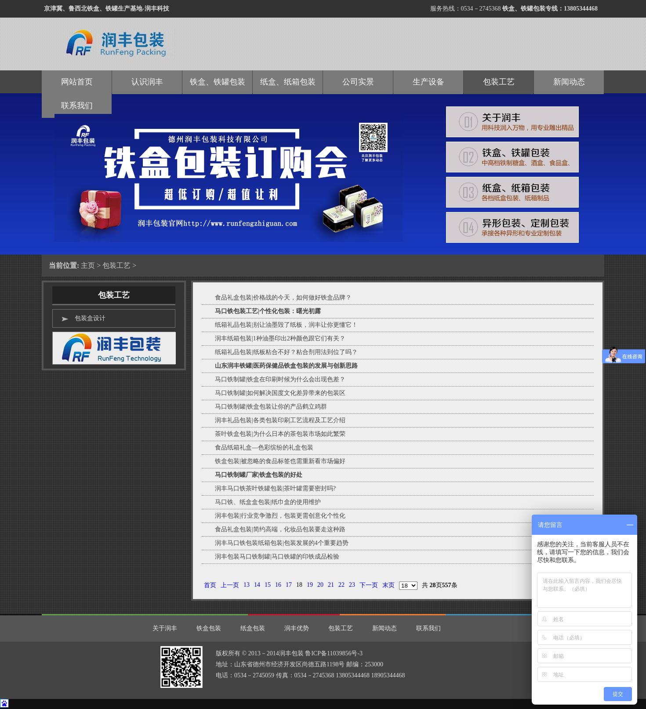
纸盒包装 (252, 628)
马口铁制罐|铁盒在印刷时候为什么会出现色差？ (280, 379)
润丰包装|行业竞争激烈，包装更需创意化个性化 (280, 515)
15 (268, 584)
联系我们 (428, 628)
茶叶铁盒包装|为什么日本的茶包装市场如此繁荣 (280, 434)
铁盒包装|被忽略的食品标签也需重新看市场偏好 (280, 461)
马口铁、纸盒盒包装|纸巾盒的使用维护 (268, 502)
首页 (210, 585)
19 (310, 584)
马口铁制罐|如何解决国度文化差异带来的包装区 (280, 393)
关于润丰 (164, 628)
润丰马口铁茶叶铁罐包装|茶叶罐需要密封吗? (275, 488)
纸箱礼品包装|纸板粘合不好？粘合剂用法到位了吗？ (286, 352)
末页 (388, 585)
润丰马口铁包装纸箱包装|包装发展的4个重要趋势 (281, 543)
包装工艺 (116, 265)
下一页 (368, 585)
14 (257, 584)
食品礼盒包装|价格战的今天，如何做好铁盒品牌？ (283, 297)
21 (331, 584)
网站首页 (77, 81)
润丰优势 (296, 628)
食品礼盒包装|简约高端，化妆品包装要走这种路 (280, 529)
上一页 (230, 585)
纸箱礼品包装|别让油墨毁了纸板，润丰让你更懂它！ (286, 325)
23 (352, 584)
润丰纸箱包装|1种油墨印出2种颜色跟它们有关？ (280, 338)
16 (278, 584)
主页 (88, 265)
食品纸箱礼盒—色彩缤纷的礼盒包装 (264, 447)
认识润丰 (147, 81)
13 (246, 584)
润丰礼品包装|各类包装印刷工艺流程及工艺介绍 (280, 420)
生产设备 (428, 81)
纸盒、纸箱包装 (288, 81)
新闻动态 (569, 81)
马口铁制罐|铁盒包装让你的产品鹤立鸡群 (271, 406)
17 (289, 584)
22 (341, 584)
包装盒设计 (90, 318)
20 (320, 584)
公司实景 (358, 81)
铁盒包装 (208, 628)
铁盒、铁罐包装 (217, 81)
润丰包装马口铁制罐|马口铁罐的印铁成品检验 (277, 556)
